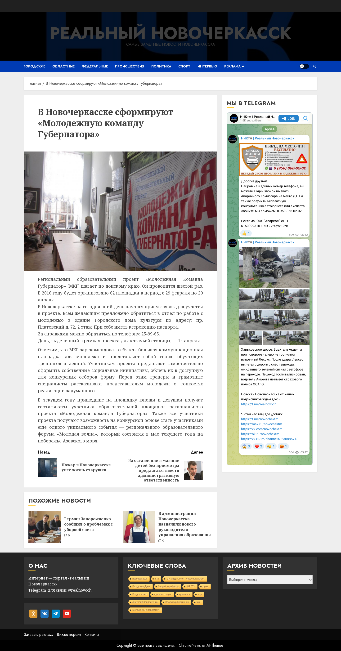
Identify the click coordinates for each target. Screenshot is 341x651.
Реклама (232, 66)
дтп (157, 578)
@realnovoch (79, 590)
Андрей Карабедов (168, 586)
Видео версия (69, 634)
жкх (198, 602)
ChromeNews (190, 645)
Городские (34, 66)
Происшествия (129, 66)
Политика (161, 66)
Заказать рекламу (38, 634)
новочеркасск (139, 578)
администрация (162, 594)
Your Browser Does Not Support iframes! (270, 288)
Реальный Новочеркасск (170, 33)
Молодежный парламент (145, 610)
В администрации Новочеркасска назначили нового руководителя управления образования (184, 524)
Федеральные (95, 66)
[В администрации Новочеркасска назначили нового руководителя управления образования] (139, 527)
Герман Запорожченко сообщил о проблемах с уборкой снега (88, 524)
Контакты (92, 634)
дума (205, 586)
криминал (184, 594)
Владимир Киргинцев (177, 602)
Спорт (184, 66)
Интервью (207, 66)
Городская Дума (141, 586)
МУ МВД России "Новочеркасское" (185, 578)
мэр (200, 594)
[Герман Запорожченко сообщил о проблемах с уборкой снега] (44, 527)
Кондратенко (139, 594)
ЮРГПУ (190, 586)
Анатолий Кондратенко (144, 602)
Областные (63, 66)
